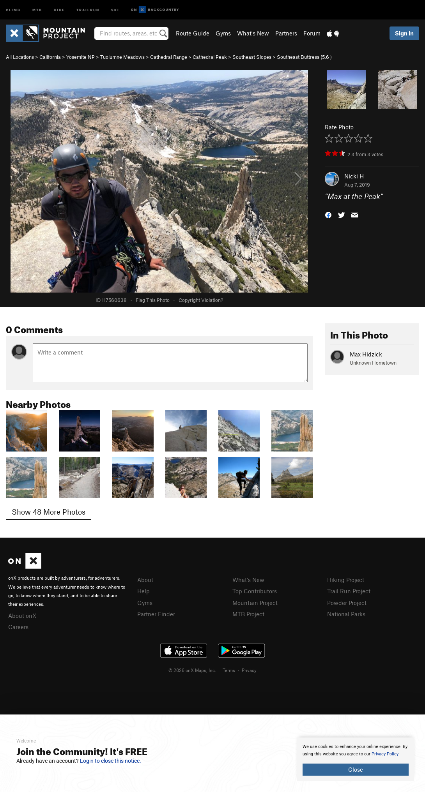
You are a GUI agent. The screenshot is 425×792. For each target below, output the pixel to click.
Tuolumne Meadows (122, 57)
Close (355, 769)
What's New (253, 33)
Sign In (404, 33)
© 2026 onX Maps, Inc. (192, 670)
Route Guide (192, 33)
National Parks (346, 613)
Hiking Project (345, 579)
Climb (13, 9)
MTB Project (248, 613)
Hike (59, 9)
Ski (115, 9)
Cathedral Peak (210, 57)
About (145, 579)
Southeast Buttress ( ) (304, 57)
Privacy (249, 670)
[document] (356, 759)
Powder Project (347, 602)
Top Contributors (254, 590)
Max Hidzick (366, 354)
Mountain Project (255, 602)
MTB (37, 9)
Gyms (223, 33)
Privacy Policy (385, 754)
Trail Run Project (348, 590)
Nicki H (354, 176)
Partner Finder (156, 613)
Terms (229, 670)
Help (143, 590)
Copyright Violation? (201, 300)
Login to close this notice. (110, 761)
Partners (286, 33)
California (50, 57)
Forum (312, 33)
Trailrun (87, 9)
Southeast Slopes (251, 57)
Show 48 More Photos (48, 511)
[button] (328, 214)
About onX (22, 615)
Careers (18, 626)
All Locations (20, 57)
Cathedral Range (168, 57)
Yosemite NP (80, 57)
